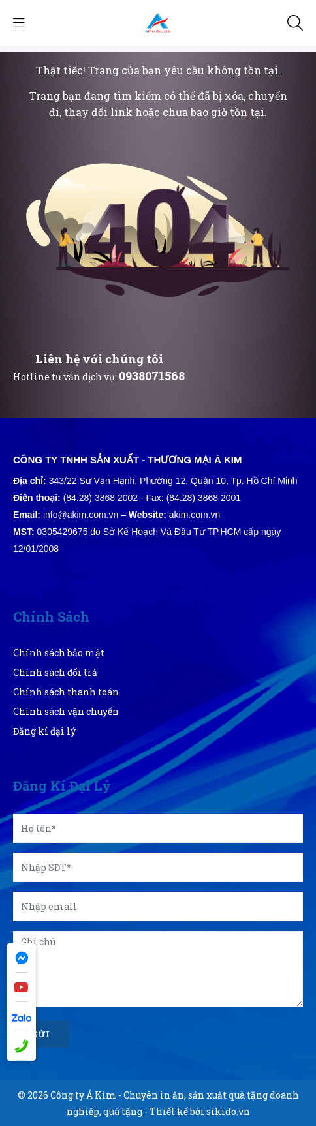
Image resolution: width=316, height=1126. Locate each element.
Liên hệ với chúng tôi (99, 359)
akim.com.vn (195, 515)
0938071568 (152, 376)
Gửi (41, 1034)
